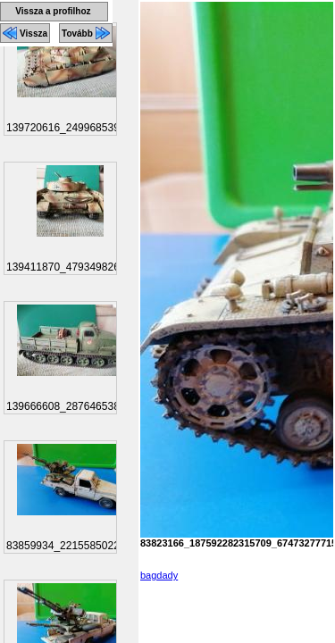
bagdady (159, 575)
